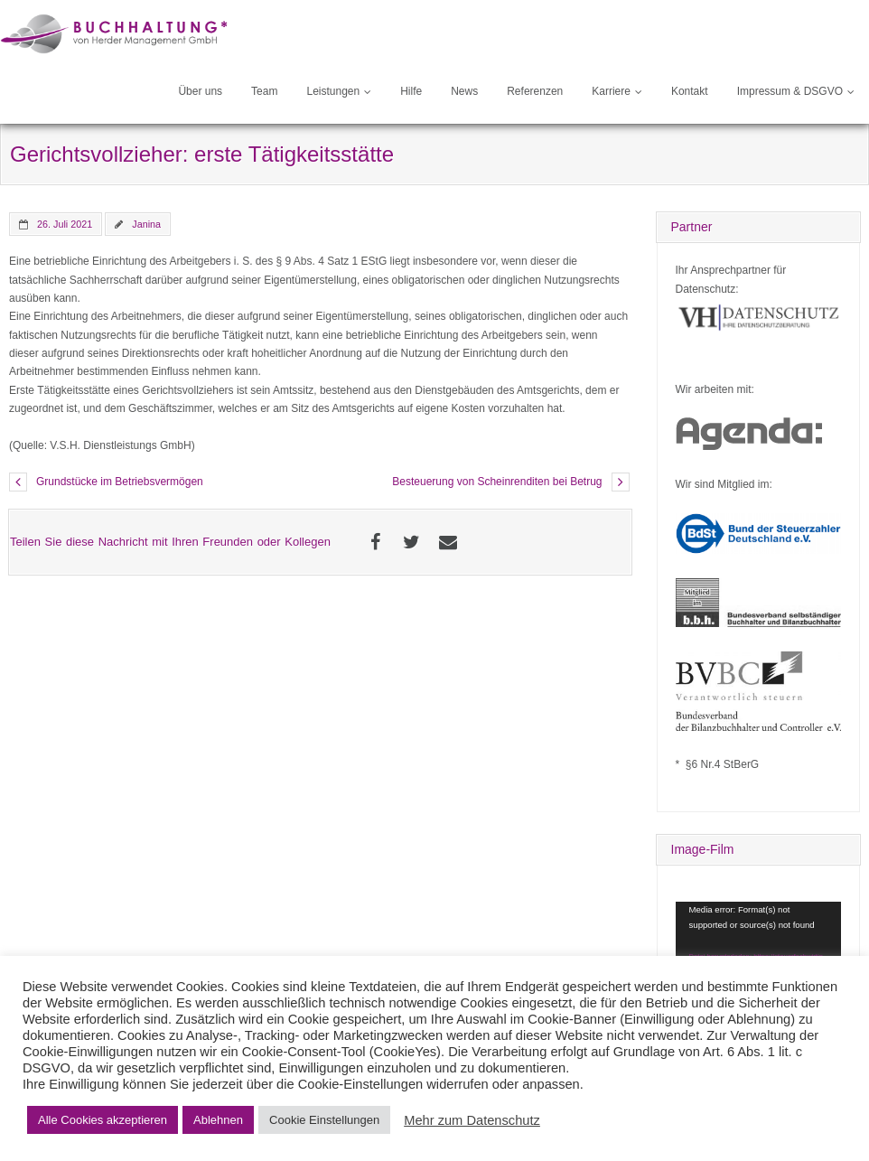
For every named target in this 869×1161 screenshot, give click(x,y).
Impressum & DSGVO (790, 91)
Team (264, 91)
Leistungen (333, 91)
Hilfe (411, 91)
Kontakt (689, 91)
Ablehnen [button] (218, 1120)
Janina (146, 224)
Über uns (200, 91)
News (464, 91)
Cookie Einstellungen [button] (324, 1120)
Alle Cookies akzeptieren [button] (102, 1120)
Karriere (611, 91)
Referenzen (535, 91)
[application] (759, 948)
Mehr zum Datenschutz (472, 1120)
